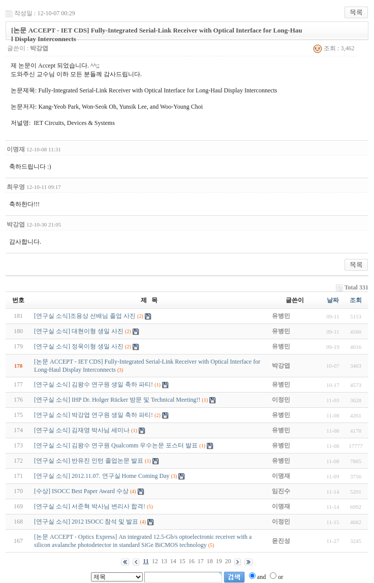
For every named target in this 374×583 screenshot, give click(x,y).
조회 (356, 300)
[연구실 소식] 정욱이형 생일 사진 (78, 346)
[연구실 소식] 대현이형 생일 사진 (78, 331)
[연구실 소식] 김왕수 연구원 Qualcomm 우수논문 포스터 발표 (116, 445)
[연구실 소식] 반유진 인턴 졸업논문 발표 (88, 460)
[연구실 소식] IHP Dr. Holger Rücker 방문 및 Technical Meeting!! (117, 399)
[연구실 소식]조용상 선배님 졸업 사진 (85, 315)
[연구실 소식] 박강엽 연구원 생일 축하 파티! (93, 414)
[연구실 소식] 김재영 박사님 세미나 (82, 430)
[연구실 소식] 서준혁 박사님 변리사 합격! (89, 506)
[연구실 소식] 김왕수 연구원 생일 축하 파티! (93, 384)
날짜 (333, 300)
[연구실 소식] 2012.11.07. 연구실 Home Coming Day (102, 475)
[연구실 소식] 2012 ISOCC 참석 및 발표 (86, 521)
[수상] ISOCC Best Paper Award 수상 (81, 491)
